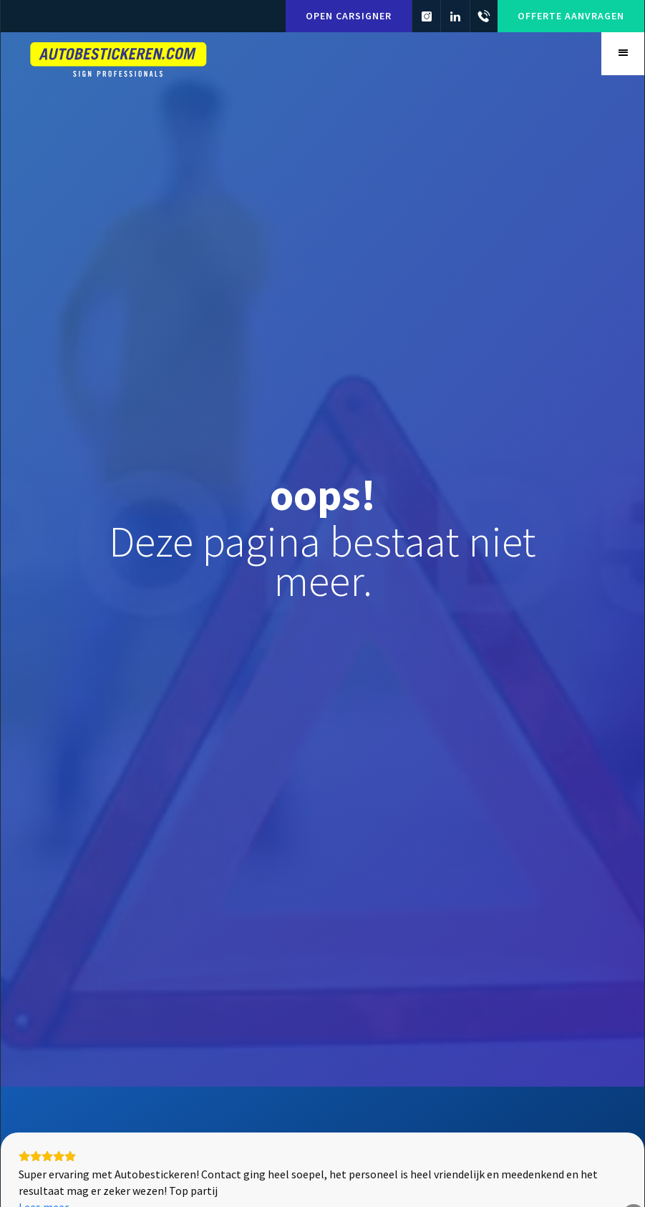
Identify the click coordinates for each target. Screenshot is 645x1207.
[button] (622, 53)
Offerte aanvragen (571, 15)
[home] (118, 57)
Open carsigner (348, 15)
